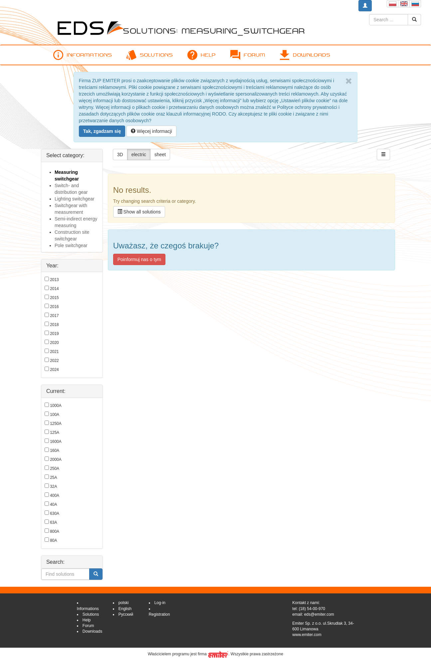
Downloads (305, 55)
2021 (54, 351)
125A (54, 432)
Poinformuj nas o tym (139, 259)
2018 (54, 324)
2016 (54, 306)
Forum (247, 55)
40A (53, 504)
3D (120, 154)
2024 (54, 369)
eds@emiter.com (319, 614)
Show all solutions (139, 211)
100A (54, 414)
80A (53, 540)
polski (123, 602)
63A (53, 522)
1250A (55, 423)
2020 (54, 342)
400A (54, 495)
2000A (55, 459)
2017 (54, 315)
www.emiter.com (306, 634)
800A (54, 531)
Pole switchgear (71, 245)
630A (54, 513)
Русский (125, 614)
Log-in (159, 602)
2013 (54, 279)
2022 (54, 360)
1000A (55, 405)
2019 (54, 333)
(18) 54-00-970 (312, 608)
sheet (160, 154)
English (124, 608)
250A (54, 468)
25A (53, 477)
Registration (159, 614)
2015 (54, 297)
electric (138, 154)
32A (53, 486)
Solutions (149, 55)
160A (54, 450)
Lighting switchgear (75, 198)
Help (201, 55)
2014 (54, 288)
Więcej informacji (151, 131)
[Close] (348, 81)
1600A (55, 441)
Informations (82, 55)
